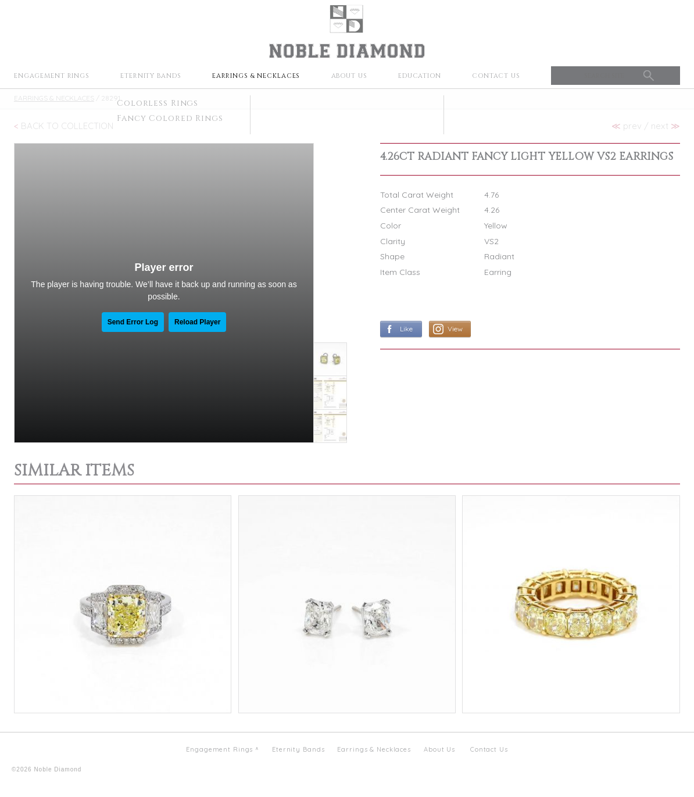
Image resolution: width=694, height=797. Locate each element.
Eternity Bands (150, 76)
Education (419, 76)
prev (626, 125)
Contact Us (496, 76)
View (455, 328)
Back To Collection (67, 125)
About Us (349, 76)
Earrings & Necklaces (256, 76)
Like (406, 328)
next (665, 125)
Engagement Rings (52, 76)
